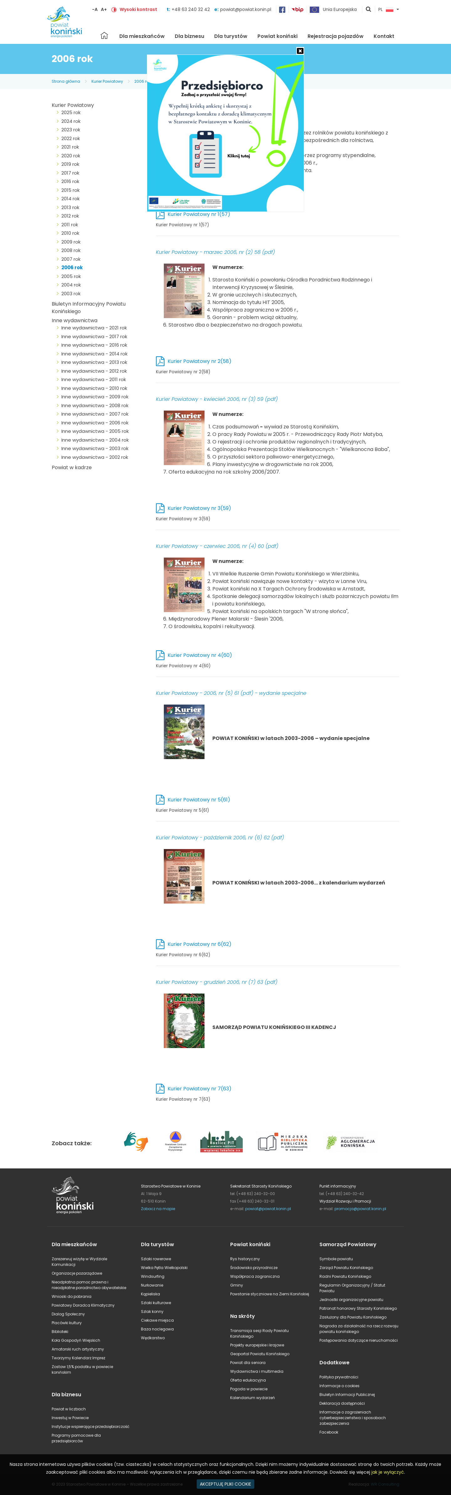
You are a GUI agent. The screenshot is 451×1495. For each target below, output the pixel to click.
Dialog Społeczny (68, 1314)
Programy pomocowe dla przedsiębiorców (76, 1438)
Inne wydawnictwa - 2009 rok (94, 396)
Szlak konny (152, 1311)
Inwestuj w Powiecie (70, 1417)
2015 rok (70, 190)
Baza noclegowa (157, 1329)
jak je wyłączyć (387, 1472)
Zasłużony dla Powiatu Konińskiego (352, 1317)
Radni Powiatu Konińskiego (345, 1276)
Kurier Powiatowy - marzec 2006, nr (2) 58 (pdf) (215, 252)
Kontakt (384, 36)
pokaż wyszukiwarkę (368, 10)
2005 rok (71, 276)
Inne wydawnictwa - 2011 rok (93, 379)
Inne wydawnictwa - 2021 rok (94, 327)
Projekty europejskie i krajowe (257, 1345)
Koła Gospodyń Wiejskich (76, 1340)
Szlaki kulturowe (156, 1302)
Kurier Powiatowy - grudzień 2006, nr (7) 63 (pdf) (216, 982)
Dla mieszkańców (142, 36)
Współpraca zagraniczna (255, 1276)
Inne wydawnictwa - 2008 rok (94, 405)
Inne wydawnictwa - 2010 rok (94, 388)
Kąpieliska (150, 1294)
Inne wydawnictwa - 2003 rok (94, 448)
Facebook (328, 1432)
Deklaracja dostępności (342, 1403)
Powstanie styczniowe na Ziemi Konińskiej (269, 1294)
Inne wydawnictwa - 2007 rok (94, 414)
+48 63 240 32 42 (191, 9)
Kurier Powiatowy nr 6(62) (199, 944)
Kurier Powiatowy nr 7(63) (199, 1088)
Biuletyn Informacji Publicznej (347, 1394)
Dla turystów (230, 36)
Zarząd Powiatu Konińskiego (346, 1267)
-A (95, 9)
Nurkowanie (152, 1285)
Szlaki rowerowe (156, 1259)
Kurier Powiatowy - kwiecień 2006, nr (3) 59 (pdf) (217, 399)
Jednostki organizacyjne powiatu (351, 1299)
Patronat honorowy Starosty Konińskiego (358, 1308)
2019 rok (70, 164)
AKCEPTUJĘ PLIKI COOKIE (225, 1484)
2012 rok (70, 215)
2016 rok (70, 181)
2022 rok (70, 138)
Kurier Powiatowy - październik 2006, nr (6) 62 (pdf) (220, 837)
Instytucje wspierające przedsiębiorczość (90, 1426)
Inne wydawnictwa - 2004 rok (95, 440)
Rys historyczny (245, 1259)
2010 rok (70, 233)
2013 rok (70, 207)
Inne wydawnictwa (74, 320)
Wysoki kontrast (138, 9)
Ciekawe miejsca (157, 1320)
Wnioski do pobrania (71, 1296)
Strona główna (104, 35)
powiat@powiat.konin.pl (245, 9)
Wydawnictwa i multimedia (256, 1371)
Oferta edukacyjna (248, 1380)
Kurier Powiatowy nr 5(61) (199, 799)
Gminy (236, 1285)
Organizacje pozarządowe (77, 1273)
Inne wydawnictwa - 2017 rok (94, 336)
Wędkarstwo (153, 1337)
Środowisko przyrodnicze (253, 1267)
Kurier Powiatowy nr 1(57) (199, 214)
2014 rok (70, 198)
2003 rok (70, 293)
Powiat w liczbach (69, 1409)
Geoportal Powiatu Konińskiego (259, 1353)
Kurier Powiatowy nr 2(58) (199, 361)
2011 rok (69, 224)
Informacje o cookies (339, 1385)
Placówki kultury (67, 1322)
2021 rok (70, 147)
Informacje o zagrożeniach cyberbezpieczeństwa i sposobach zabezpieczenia (352, 1417)
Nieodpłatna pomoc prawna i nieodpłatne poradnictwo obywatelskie (89, 1284)
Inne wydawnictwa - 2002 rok (94, 457)
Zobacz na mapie (158, 1208)
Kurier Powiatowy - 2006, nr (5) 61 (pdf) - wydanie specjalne (231, 693)
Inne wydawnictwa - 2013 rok (94, 362)
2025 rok (70, 112)
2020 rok (70, 155)
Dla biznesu (189, 36)
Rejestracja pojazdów (336, 36)
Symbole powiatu (336, 1259)
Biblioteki (60, 1331)
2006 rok (142, 81)
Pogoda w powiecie (248, 1389)
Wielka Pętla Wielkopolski (164, 1267)
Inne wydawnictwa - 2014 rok (94, 353)
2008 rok (70, 250)
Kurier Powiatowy (107, 81)
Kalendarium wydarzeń (252, 1397)
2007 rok (70, 259)
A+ (104, 9)
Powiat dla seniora (248, 1362)
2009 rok (70, 242)
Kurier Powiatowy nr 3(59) (199, 508)
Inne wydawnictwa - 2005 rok (95, 431)
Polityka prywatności (338, 1377)
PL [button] (385, 10)
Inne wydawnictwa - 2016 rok (94, 345)
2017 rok (70, 173)
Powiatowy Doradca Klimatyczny (83, 1305)
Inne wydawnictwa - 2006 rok (94, 422)
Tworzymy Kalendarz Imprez (78, 1358)
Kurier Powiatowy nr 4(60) (200, 655)
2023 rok (70, 129)
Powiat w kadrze (72, 467)
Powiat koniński (277, 36)
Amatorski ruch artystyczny (78, 1349)
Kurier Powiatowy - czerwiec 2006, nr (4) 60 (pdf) (217, 546)
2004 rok (71, 284)
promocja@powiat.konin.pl (360, 1208)
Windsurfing (152, 1276)
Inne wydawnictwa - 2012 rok (94, 371)
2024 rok (70, 121)
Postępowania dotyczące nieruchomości (358, 1340)
